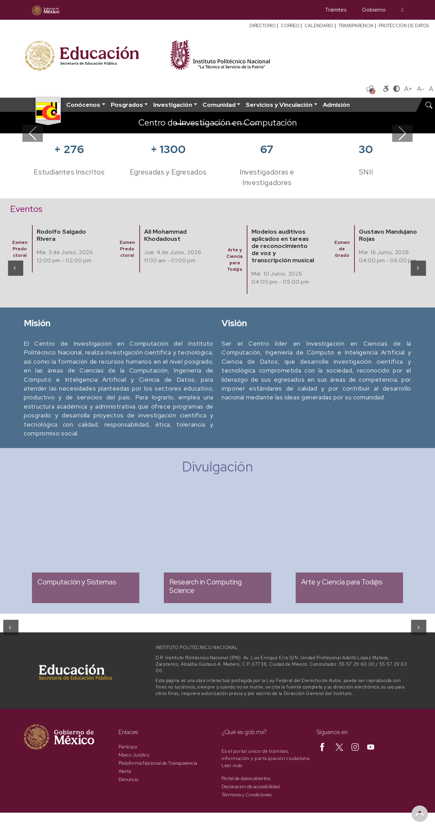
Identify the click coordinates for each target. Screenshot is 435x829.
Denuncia (128, 779)
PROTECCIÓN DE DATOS (404, 26)
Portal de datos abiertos (246, 778)
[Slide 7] (254, 124)
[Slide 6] (242, 124)
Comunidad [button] (219, 105)
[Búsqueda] (402, 10)
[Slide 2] (193, 124)
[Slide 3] (205, 124)
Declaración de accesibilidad (251, 786)
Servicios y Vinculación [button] (279, 105)
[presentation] (15, 268)
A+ (408, 88)
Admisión (336, 105)
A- (420, 88)
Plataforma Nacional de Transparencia (158, 763)
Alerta (125, 771)
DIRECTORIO (262, 26)
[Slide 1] (181, 124)
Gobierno (374, 9)
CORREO (290, 26)
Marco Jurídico (134, 755)
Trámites (335, 9)
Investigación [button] (172, 105)
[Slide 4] (217, 124)
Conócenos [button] (83, 105)
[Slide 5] (230, 124)
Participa (128, 747)
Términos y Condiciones (247, 795)
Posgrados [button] (127, 105)
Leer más (232, 765)
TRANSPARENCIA (355, 26)
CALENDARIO (318, 26)
